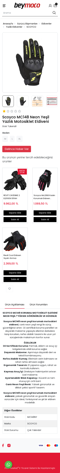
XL (19, 138)
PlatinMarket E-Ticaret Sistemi (21, 468)
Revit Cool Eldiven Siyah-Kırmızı (12, 257)
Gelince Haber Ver (17, 149)
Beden (6, 132)
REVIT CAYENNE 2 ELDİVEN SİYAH (12, 197)
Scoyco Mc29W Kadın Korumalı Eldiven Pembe (44, 197)
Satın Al (15, 219)
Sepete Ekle (15, 212)
